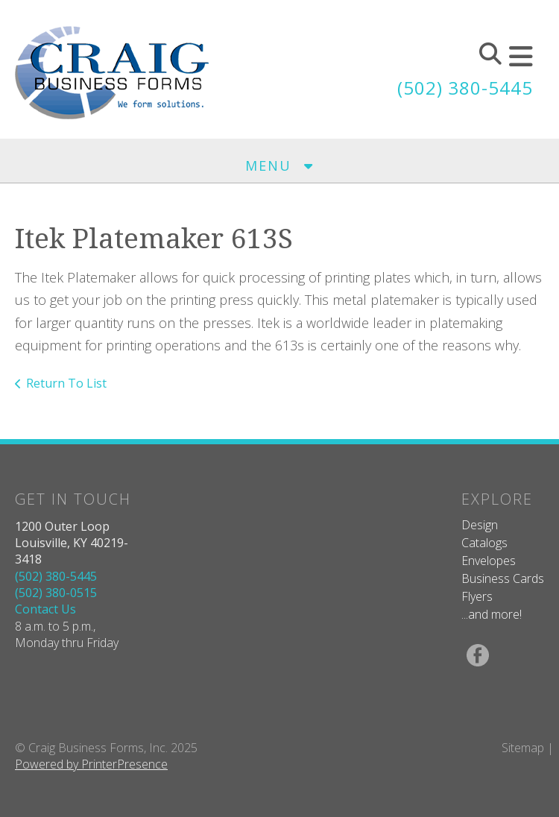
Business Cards (502, 578)
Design (479, 525)
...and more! (491, 614)
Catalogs (484, 542)
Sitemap (523, 747)
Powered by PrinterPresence (91, 764)
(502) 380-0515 (56, 592)
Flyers (477, 596)
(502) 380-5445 (465, 87)
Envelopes (488, 560)
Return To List (66, 383)
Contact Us (45, 609)
